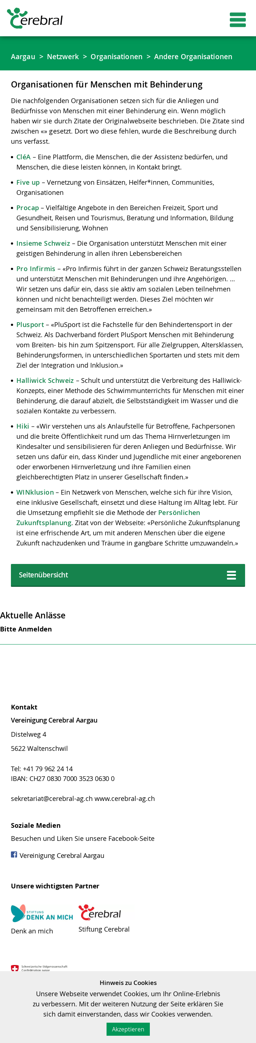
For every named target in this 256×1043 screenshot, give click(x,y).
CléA (23, 168)
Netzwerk (65, 56)
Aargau (24, 56)
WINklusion (35, 504)
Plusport (30, 336)
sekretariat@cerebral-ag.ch (52, 811)
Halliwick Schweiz (45, 392)
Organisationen (122, 56)
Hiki (22, 438)
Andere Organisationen (53, 68)
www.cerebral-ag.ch (125, 811)
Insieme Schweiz (43, 255)
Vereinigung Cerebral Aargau (57, 868)
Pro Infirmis (36, 280)
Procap (27, 219)
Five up (28, 194)
